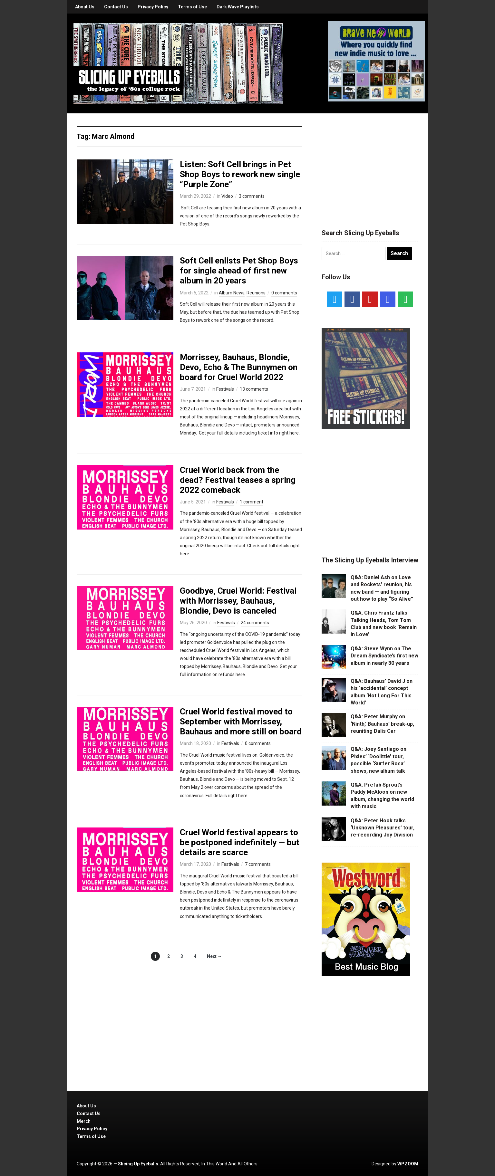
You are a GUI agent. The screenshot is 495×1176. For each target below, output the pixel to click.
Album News (232, 292)
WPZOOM (407, 1163)
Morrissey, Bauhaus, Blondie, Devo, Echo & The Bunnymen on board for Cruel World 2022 (238, 367)
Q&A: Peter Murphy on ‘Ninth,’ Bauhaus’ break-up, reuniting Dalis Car (382, 723)
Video (227, 196)
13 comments (254, 389)
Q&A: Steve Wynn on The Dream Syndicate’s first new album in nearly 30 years (384, 655)
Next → (214, 956)
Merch (84, 1121)
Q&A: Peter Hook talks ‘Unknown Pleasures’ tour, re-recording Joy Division (382, 827)
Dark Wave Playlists (238, 6)
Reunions (256, 292)
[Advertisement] (370, 163)
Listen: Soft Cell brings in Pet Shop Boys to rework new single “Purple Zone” (240, 174)
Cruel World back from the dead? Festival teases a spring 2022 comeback (238, 480)
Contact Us (116, 6)
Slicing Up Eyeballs (138, 1163)
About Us (84, 6)
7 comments (258, 864)
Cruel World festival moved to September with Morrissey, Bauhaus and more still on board (241, 721)
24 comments (255, 622)
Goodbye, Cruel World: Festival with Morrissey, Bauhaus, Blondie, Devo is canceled (238, 601)
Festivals (225, 389)
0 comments (284, 292)
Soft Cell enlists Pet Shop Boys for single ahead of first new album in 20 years (239, 270)
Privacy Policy (153, 6)
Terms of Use (192, 6)
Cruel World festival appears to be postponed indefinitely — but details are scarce (239, 842)
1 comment (251, 501)
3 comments (252, 196)
